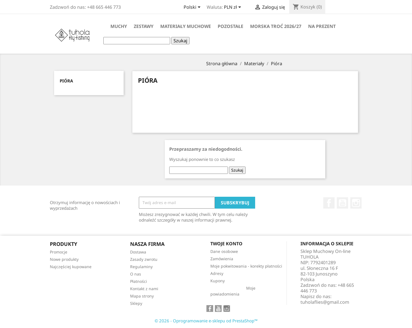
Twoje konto (226, 243)
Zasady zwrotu (143, 259)
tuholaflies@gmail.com (324, 302)
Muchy (118, 26)
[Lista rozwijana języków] (193, 7)
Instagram (356, 203)
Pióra (66, 81)
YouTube (342, 203)
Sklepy (136, 303)
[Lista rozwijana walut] (233, 7)
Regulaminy (141, 266)
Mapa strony (142, 296)
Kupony (217, 280)
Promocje (58, 252)
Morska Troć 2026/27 (275, 26)
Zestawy (143, 26)
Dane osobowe (224, 251)
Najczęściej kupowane (71, 266)
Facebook (329, 203)
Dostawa (138, 252)
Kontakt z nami (144, 288)
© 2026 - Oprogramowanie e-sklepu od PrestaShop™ (206, 320)
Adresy (216, 273)
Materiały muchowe (185, 26)
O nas (135, 274)
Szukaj (180, 41)
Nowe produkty (64, 259)
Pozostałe (230, 26)
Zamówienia (221, 258)
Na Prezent (322, 26)
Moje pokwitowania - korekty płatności (246, 266)
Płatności (138, 281)
